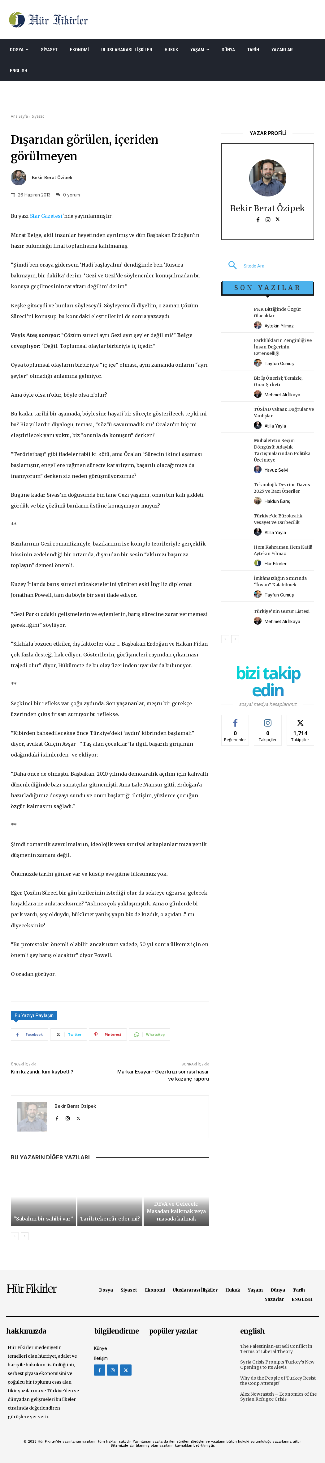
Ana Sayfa (19, 116)
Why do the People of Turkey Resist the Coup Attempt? (278, 1380)
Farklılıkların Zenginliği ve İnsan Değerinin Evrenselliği (283, 347)
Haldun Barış (277, 501)
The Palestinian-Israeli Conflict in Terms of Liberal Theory (276, 1348)
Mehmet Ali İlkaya (282, 394)
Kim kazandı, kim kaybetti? (42, 1072)
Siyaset (38, 116)
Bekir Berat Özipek (52, 177)
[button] (242, 266)
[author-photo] (258, 325)
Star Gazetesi (46, 216)
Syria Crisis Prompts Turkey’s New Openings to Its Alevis (277, 1364)
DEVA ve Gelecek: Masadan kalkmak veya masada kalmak (176, 1211)
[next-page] (24, 1236)
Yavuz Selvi (276, 470)
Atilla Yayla (275, 425)
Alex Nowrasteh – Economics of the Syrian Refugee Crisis (278, 1396)
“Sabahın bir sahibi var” (43, 1219)
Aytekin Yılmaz (279, 325)
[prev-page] (15, 1236)
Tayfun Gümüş (279, 363)
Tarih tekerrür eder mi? (110, 1219)
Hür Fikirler (276, 563)
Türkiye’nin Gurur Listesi (282, 611)
